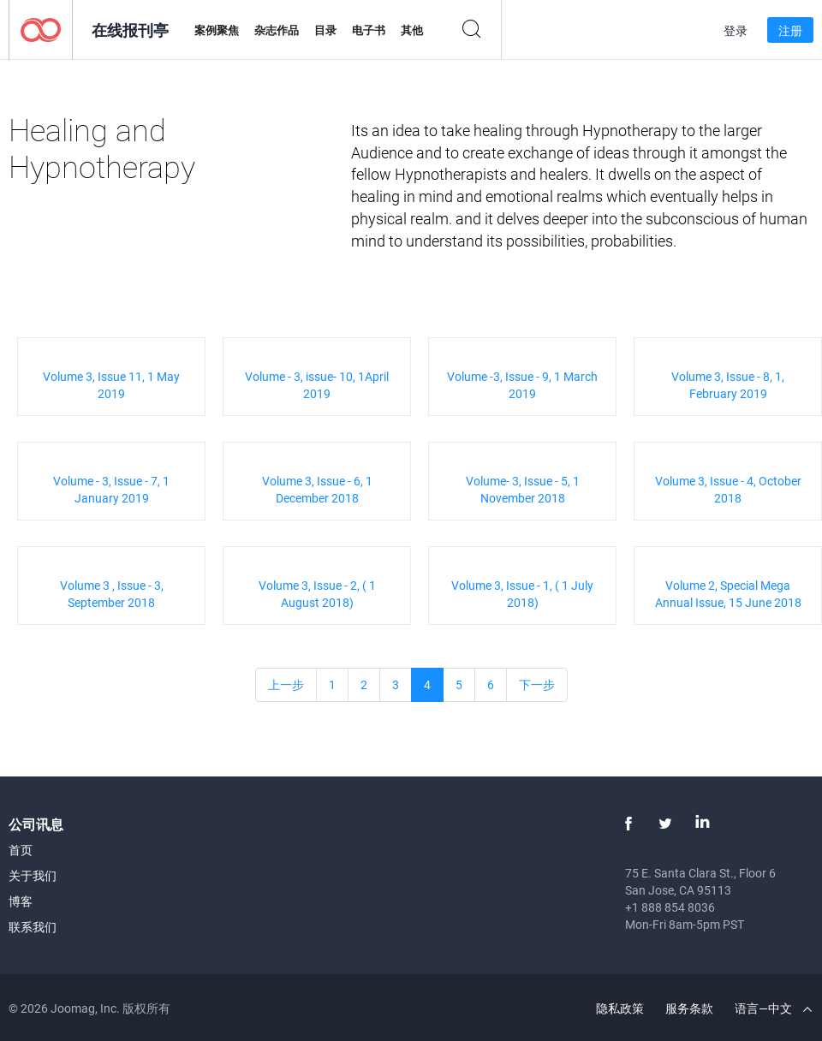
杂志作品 (276, 30)
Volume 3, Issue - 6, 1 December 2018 (317, 489)
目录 (325, 30)
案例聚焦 (216, 30)
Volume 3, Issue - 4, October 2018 (728, 489)
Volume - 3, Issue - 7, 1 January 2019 (111, 489)
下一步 (537, 684)
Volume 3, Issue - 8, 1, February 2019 (727, 385)
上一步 (286, 684)
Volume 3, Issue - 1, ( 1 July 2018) (522, 593)
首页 (21, 850)
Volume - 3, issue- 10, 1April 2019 (317, 385)
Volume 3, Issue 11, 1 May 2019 (111, 385)
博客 (21, 901)
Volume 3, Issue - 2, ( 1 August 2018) (317, 593)
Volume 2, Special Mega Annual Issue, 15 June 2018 (728, 593)
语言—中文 (773, 1008)
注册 (790, 30)
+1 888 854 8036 (670, 907)
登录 (736, 30)
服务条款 (689, 1008)
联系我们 (33, 927)
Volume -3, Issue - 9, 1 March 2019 (522, 385)
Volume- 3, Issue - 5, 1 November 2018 (523, 489)
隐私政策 (620, 1008)
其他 (412, 30)
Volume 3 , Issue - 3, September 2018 (112, 593)
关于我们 (33, 875)
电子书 (368, 30)
